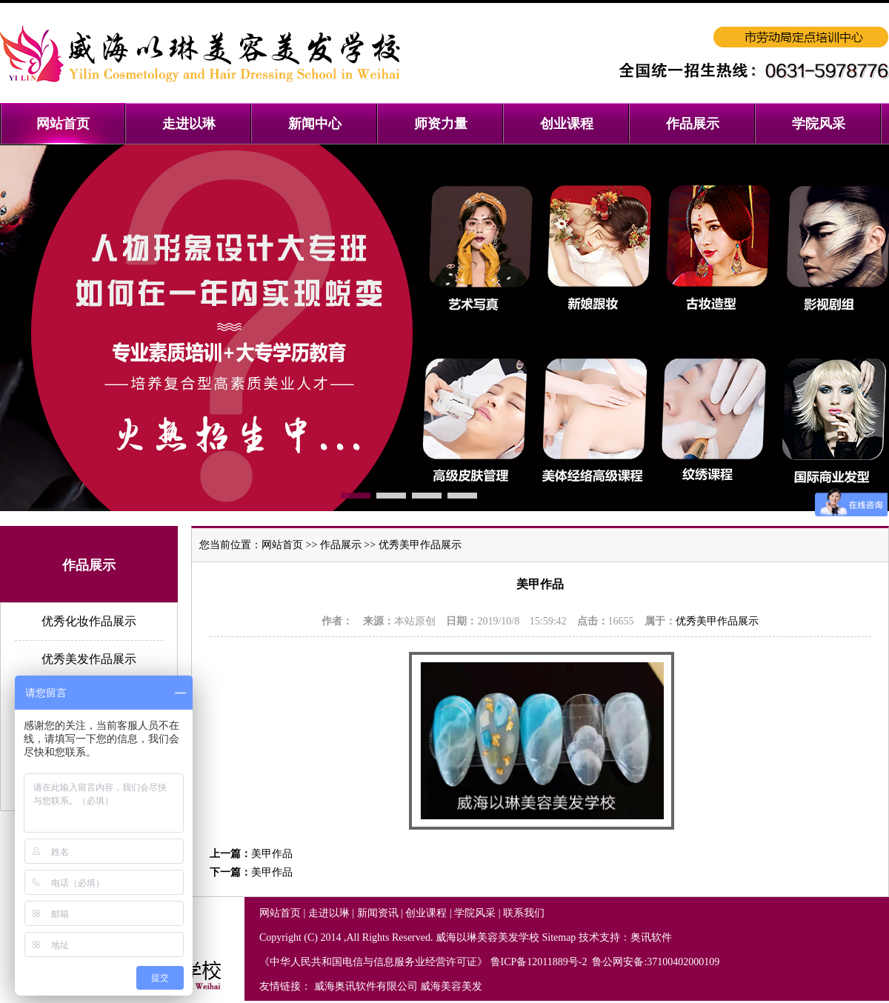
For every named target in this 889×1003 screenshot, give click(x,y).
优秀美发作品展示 (88, 659)
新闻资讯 (378, 913)
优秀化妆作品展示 (88, 621)
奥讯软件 (651, 937)
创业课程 (426, 913)
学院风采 (475, 913)
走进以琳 (329, 913)
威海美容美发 (451, 986)
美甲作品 (272, 853)
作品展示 (341, 544)
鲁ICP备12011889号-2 (540, 961)
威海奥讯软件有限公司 (366, 986)
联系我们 (524, 913)
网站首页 (282, 544)
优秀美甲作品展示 (420, 544)
